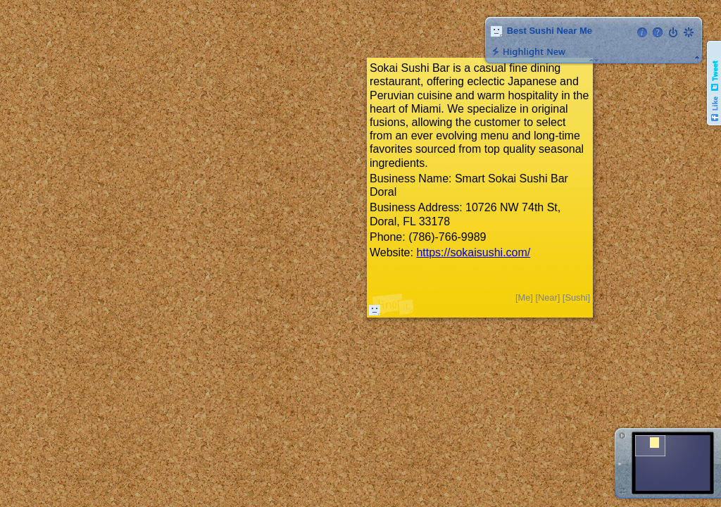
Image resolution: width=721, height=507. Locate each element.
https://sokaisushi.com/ (473, 252)
